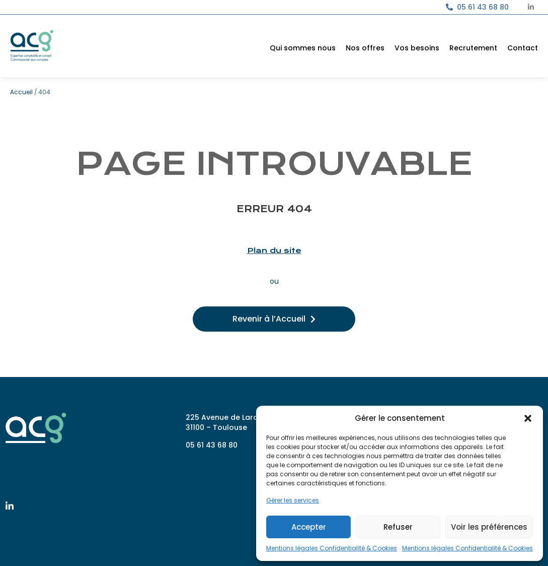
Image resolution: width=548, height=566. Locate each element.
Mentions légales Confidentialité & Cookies (331, 548)
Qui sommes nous (303, 48)
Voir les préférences (489, 527)
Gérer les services (292, 500)
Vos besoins (417, 48)
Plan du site (274, 250)
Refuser (398, 527)
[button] (528, 418)
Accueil (21, 92)
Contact (522, 48)
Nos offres (365, 48)
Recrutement (473, 48)
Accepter (308, 527)
